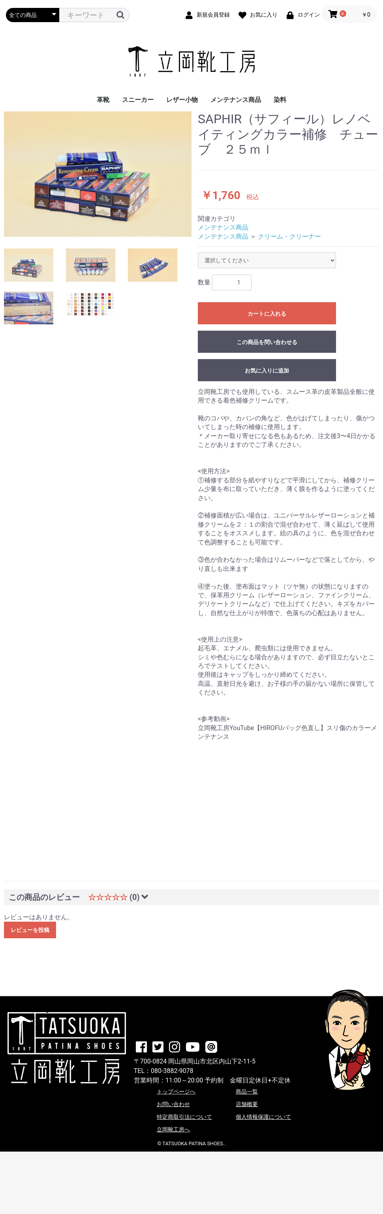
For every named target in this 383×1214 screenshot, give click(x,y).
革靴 (103, 100)
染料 (280, 100)
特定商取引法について (184, 1117)
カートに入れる (267, 314)
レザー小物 (182, 100)
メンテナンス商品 (235, 100)
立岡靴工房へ (173, 1129)
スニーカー (138, 100)
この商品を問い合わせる (267, 342)
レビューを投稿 (30, 930)
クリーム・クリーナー (289, 236)
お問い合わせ (173, 1104)
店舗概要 (247, 1104)
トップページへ (176, 1091)
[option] (98, 174)
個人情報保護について (263, 1117)
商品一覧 (247, 1091)
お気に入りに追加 (267, 370)
